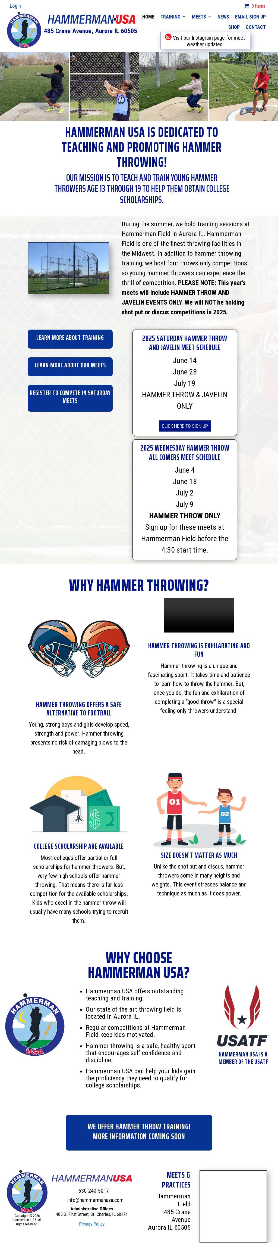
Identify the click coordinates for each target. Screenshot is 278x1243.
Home (148, 17)
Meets (199, 17)
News (223, 17)
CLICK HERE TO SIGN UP (185, 426)
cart (237, 6)
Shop (234, 27)
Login (15, 6)
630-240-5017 (93, 1191)
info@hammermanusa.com (95, 1200)
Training (170, 17)
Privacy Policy (92, 1224)
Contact (256, 27)
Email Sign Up (250, 17)
